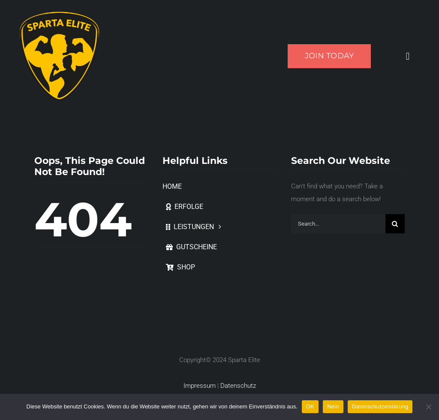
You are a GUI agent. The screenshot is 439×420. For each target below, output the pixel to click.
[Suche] (395, 223)
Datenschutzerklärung (380, 406)
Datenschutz (238, 386)
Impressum (199, 386)
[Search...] (338, 223)
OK (310, 406)
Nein (333, 406)
